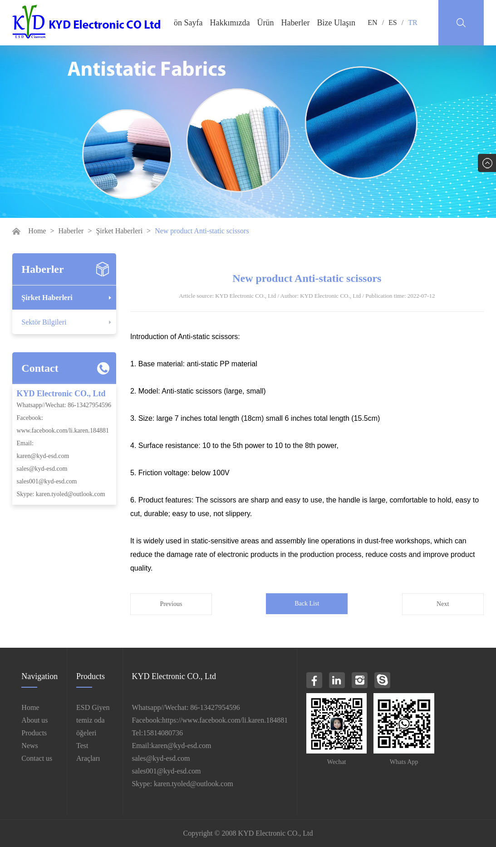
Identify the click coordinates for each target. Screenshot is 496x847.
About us (34, 720)
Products (34, 733)
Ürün (265, 22)
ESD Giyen (92, 707)
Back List (307, 603)
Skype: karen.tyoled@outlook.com (60, 494)
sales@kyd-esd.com (41, 468)
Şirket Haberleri (119, 231)
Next (443, 604)
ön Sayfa (188, 22)
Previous (171, 604)
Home (37, 231)
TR (412, 22)
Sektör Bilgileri (43, 322)
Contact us (36, 758)
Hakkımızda (230, 22)
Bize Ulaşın (336, 22)
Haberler (295, 22)
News (29, 745)
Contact (39, 368)
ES (392, 22)
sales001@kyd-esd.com (46, 481)
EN (372, 22)
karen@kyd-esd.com (42, 456)
